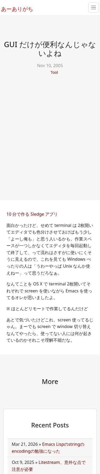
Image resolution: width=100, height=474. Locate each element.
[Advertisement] (50, 135)
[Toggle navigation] (93, 7)
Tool (54, 72)
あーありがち (14, 8)
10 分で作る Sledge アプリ (32, 214)
